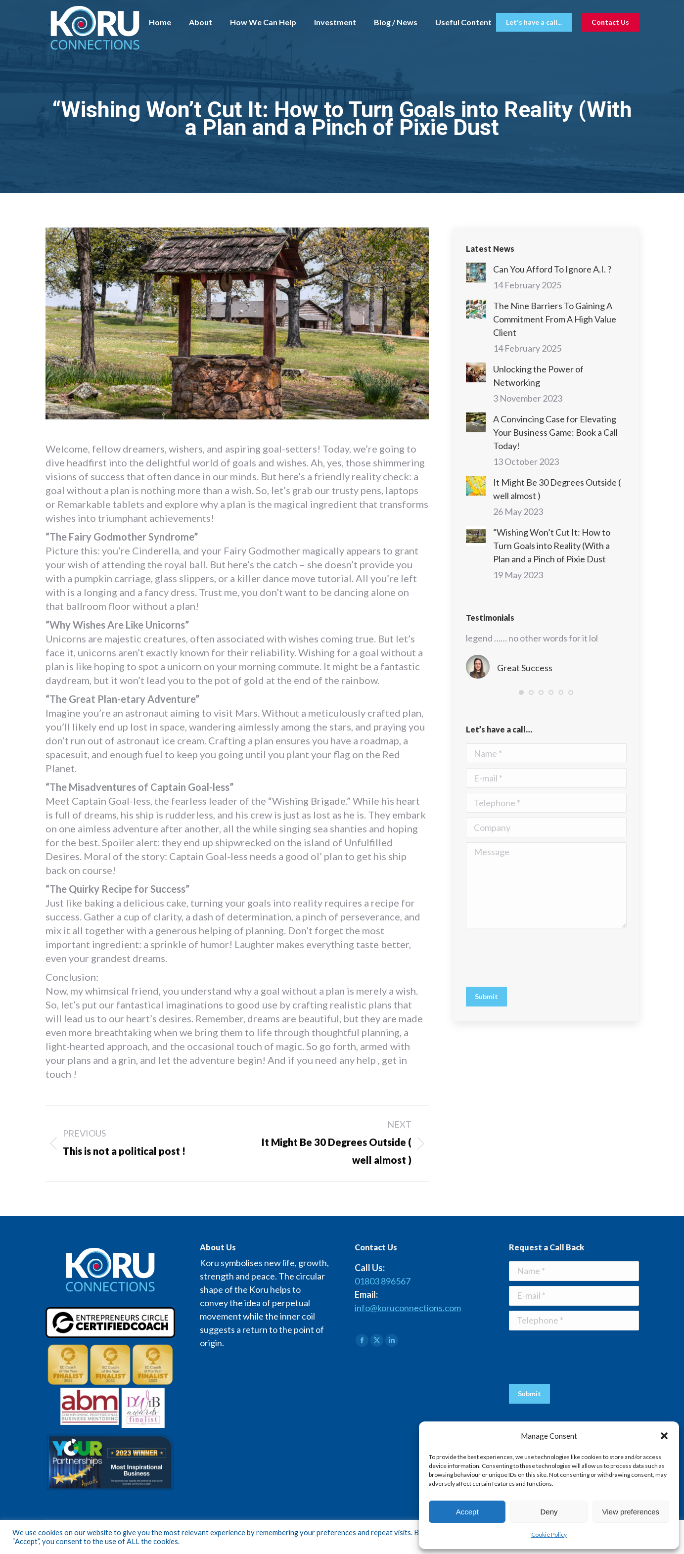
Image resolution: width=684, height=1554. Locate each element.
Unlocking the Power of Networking (538, 376)
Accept (467, 1512)
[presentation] (541, 957)
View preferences (631, 1512)
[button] (664, 1436)
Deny (548, 1512)
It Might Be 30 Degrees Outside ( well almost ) (557, 489)
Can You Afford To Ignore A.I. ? (552, 269)
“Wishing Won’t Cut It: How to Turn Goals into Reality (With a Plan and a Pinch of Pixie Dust (551, 545)
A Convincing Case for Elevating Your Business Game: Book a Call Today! (555, 432)
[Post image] (476, 272)
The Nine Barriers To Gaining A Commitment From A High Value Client (554, 319)
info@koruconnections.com (408, 1307)
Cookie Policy (549, 1534)
